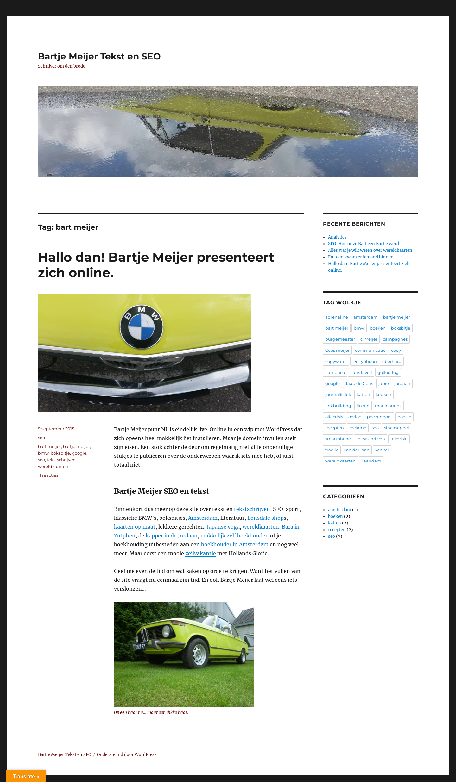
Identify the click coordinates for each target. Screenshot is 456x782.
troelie (332, 449)
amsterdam (365, 317)
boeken (378, 328)
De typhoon (364, 361)
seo (41, 437)
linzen (363, 405)
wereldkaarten (261, 527)
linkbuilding (338, 405)
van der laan (357, 449)
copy (396, 350)
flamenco (335, 372)
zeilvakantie (200, 553)
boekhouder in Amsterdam (235, 544)
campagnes (395, 339)
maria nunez (388, 405)
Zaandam (371, 460)
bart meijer (49, 446)
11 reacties (48, 475)
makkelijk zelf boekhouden (234, 535)
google (79, 453)
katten (363, 394)
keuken (383, 394)
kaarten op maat (134, 527)
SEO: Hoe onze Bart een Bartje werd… (365, 243)
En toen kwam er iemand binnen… (362, 257)
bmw (43, 453)
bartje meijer (76, 446)
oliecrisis (334, 416)
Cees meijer (337, 350)
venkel (382, 449)
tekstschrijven (252, 509)
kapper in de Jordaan (172, 535)
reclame (357, 427)
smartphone (338, 438)
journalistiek (338, 394)
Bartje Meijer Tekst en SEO (99, 56)
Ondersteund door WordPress (127, 754)
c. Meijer (368, 339)
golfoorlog (388, 372)
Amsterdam (203, 518)
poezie (404, 416)
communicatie (370, 350)
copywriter (336, 361)
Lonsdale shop (265, 518)
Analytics (337, 237)
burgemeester (340, 339)
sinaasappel (396, 427)
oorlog (355, 416)
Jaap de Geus (359, 383)
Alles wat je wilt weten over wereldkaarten (370, 250)
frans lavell (361, 372)
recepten (334, 427)
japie (383, 383)
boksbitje (60, 453)
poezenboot (379, 416)
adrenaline (336, 317)
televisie (399, 438)
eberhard (392, 361)
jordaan (402, 383)
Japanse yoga (223, 527)
